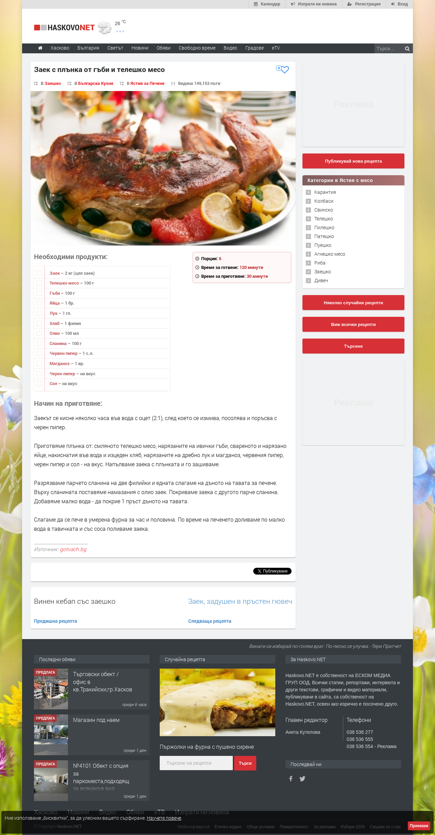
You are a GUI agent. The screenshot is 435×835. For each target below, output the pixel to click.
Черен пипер (63, 373)
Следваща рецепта (209, 621)
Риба (320, 262)
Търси (245, 763)
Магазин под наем (96, 719)
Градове (254, 47)
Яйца (55, 303)
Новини (140, 47)
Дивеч (321, 280)
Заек (55, 273)
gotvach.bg (73, 549)
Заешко (53, 83)
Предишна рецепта (55, 621)
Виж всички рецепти (353, 324)
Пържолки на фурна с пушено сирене (207, 746)
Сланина (59, 343)
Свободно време (197, 47)
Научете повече (164, 818)
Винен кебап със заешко (75, 601)
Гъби (55, 293)
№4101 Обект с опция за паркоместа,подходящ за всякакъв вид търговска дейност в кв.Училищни (101, 784)
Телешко (323, 218)
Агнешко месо (329, 254)
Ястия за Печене (147, 83)
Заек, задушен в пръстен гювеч (240, 601)
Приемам (419, 825)
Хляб (55, 323)
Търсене (353, 346)
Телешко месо (65, 283)
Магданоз (60, 363)
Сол (54, 383)
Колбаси (323, 201)
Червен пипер (64, 353)
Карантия (325, 192)
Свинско (323, 209)
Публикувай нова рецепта (353, 161)
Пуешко (322, 245)
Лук (54, 313)
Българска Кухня (95, 83)
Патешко (324, 236)
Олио (55, 333)
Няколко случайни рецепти (353, 302)
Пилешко (324, 227)
